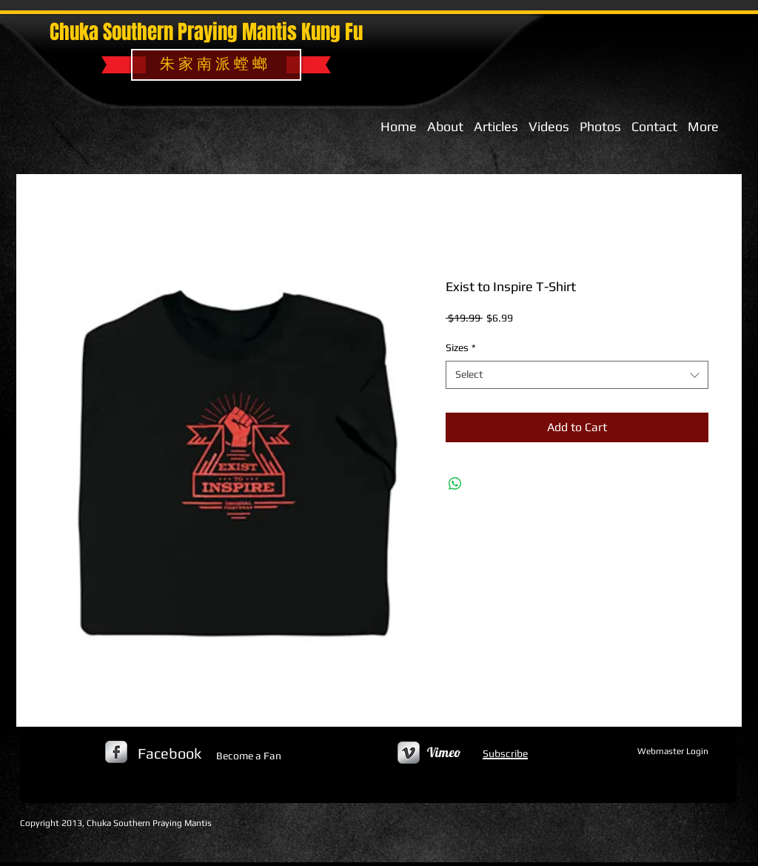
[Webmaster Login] (672, 752)
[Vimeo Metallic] (409, 753)
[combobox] (577, 375)
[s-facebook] (116, 752)
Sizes (461, 347)
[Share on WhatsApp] (455, 484)
